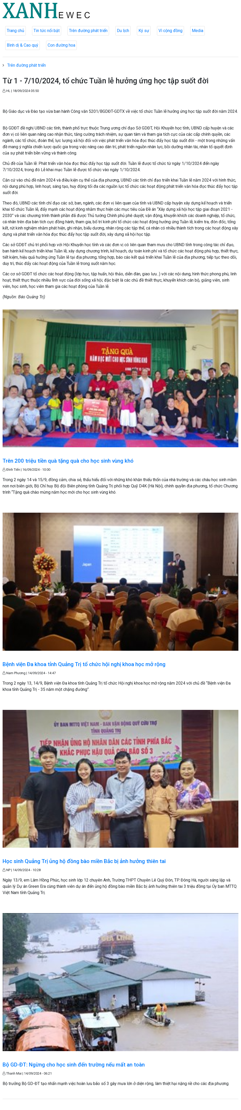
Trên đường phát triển (88, 30)
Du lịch (123, 30)
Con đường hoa (61, 45)
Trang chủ (15, 30)
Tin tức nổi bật (47, 30)
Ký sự (143, 30)
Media (197, 30)
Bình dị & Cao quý (22, 45)
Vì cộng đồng (170, 30)
